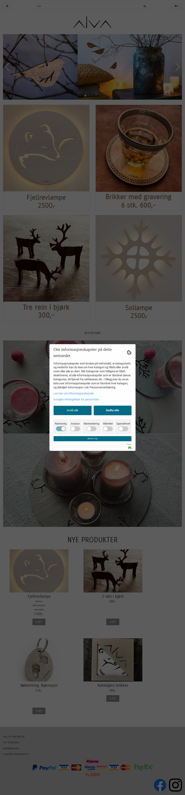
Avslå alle (72, 410)
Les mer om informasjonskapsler (73, 393)
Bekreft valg (92, 438)
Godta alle (112, 410)
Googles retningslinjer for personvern (76, 399)
